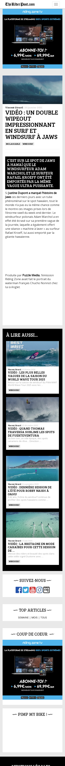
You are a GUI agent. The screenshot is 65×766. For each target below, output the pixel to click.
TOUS (43, 617)
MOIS (34, 617)
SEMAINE (23, 617)
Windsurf (28, 143)
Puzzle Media (31, 275)
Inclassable (13, 143)
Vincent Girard (14, 107)
